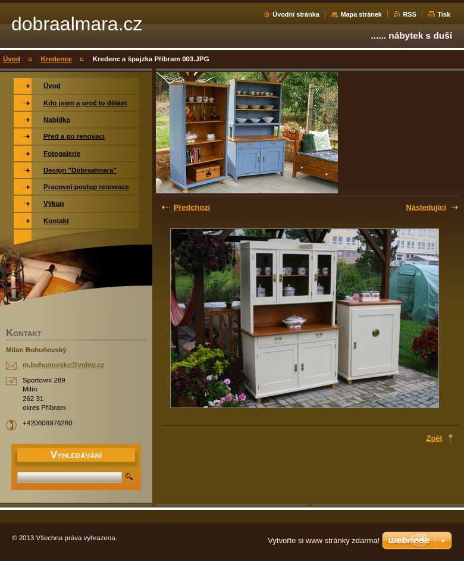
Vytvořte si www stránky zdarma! (324, 540)
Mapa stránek (361, 14)
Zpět (435, 438)
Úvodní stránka (295, 14)
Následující (426, 207)
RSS (409, 14)
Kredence (56, 58)
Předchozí (192, 207)
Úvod (11, 58)
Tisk (443, 14)
